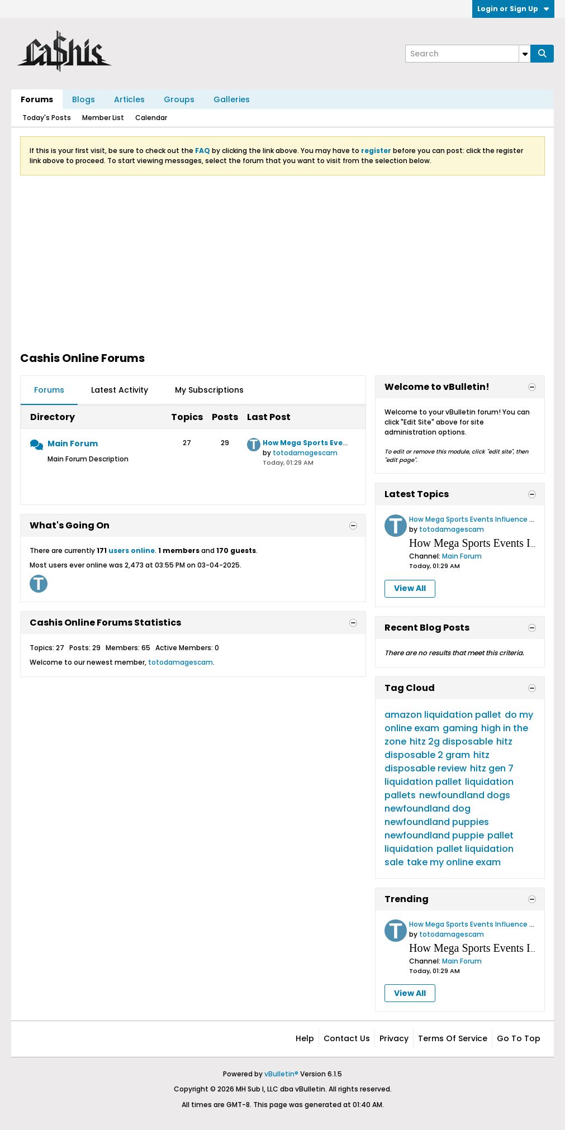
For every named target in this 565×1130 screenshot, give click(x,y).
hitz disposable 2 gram (448, 748)
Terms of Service (452, 1038)
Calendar (151, 117)
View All (410, 588)
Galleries (231, 99)
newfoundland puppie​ (434, 835)
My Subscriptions (209, 389)
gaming (460, 728)
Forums (37, 99)
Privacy (394, 1038)
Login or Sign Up (513, 8)
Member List (103, 117)
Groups (179, 99)
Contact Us (347, 1038)
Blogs (83, 99)
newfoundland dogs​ (464, 795)
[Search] (467, 54)
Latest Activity (119, 389)
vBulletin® (281, 1074)
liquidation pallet (423, 781)
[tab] (49, 390)
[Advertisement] (282, 262)
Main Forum (73, 443)
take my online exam (454, 862)
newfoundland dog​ (427, 808)
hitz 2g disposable (451, 741)
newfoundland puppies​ (436, 822)
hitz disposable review (437, 761)
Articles (129, 99)
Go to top (518, 1038)
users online (131, 550)
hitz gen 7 (492, 768)
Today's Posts (46, 117)
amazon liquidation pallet (442, 714)
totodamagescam (305, 452)
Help (305, 1038)
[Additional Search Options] (525, 54)
